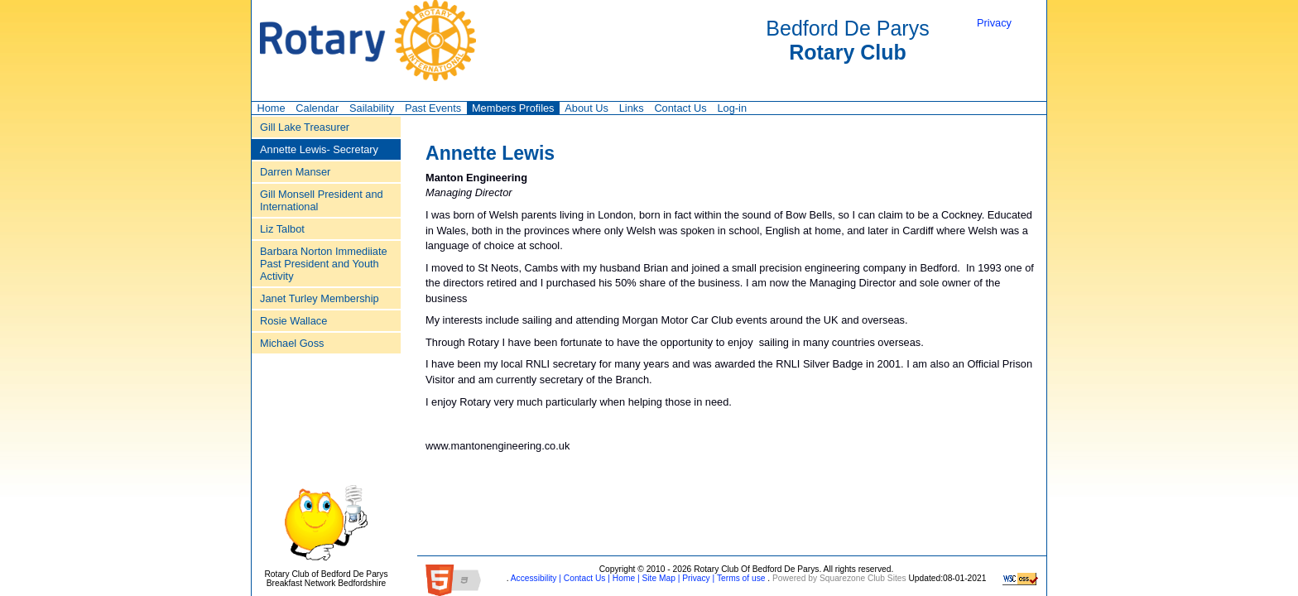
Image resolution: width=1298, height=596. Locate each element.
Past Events (433, 108)
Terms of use (739, 578)
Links (631, 108)
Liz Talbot (282, 229)
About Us (586, 108)
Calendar (317, 108)
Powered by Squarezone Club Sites (839, 578)
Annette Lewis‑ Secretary (319, 149)
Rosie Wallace (293, 321)
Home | (625, 578)
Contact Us (680, 108)
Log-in (732, 108)
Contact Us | (585, 578)
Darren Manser (295, 172)
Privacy (994, 23)
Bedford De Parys (847, 40)
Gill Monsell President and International (321, 200)
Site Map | (660, 578)
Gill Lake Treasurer (304, 127)
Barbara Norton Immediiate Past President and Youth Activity (323, 263)
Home (271, 108)
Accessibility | (534, 578)
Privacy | (697, 578)
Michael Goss (292, 343)
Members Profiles (513, 108)
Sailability (371, 108)
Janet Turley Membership (319, 298)
